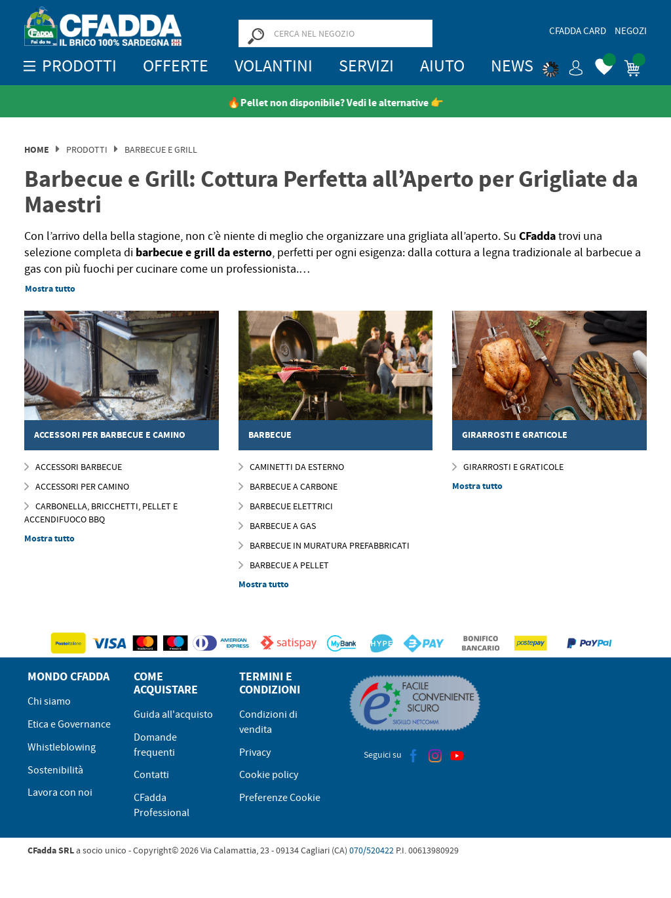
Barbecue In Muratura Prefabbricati (324, 545)
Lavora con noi (60, 792)
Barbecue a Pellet (284, 565)
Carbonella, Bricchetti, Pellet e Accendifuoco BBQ (101, 512)
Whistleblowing (62, 747)
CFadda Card (577, 30)
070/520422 (371, 850)
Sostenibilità (55, 770)
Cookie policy (268, 774)
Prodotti (86, 149)
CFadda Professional (161, 805)
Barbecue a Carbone (288, 486)
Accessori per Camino (76, 486)
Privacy (255, 752)
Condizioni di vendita (268, 722)
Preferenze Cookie (279, 797)
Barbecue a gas (277, 526)
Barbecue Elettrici (286, 506)
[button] (563, 65)
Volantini (274, 66)
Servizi (366, 66)
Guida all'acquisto (173, 714)
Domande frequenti (155, 745)
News (512, 66)
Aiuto (442, 66)
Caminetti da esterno (291, 467)
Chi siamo (49, 701)
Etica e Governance (69, 724)
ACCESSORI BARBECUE (73, 467)
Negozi (631, 30)
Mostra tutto (50, 289)
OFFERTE (175, 66)
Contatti (151, 774)
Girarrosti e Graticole (508, 467)
